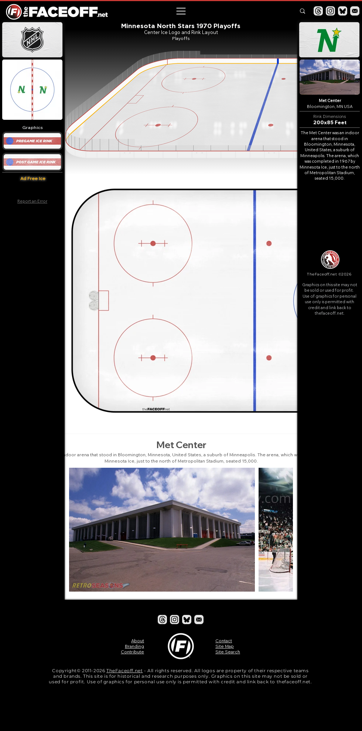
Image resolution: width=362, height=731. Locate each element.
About (137, 640)
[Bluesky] (342, 11)
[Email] (354, 11)
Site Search (227, 651)
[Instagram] (330, 11)
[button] (180, 11)
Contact (223, 640)
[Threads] (318, 11)
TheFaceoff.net (124, 670)
